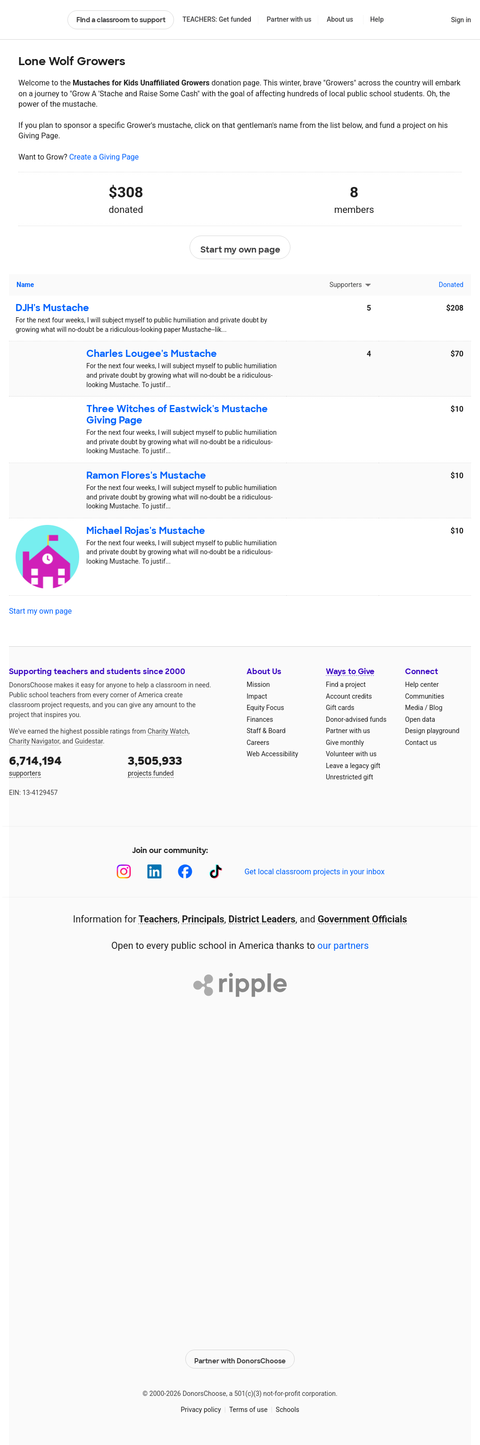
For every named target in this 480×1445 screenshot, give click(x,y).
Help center (422, 684)
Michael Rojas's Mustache (145, 530)
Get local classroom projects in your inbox (314, 871)
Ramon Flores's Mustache (146, 475)
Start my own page (240, 248)
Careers (258, 742)
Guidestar (89, 741)
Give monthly (345, 742)
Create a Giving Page (104, 156)
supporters (62, 765)
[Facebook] (185, 871)
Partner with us (289, 19)
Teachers (158, 919)
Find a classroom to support (121, 20)
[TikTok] (215, 871)
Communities (424, 696)
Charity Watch (168, 731)
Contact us (421, 742)
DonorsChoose (34, 19)
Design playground (432, 731)
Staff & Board (266, 731)
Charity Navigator (34, 741)
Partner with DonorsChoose (240, 1356)
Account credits (349, 696)
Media (414, 707)
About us (340, 19)
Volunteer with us (351, 754)
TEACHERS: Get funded (216, 19)
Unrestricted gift (349, 777)
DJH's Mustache (52, 308)
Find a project (345, 684)
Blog (435, 707)
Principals (203, 919)
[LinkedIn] (154, 871)
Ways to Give (350, 671)
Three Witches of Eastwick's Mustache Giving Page (177, 414)
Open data (420, 719)
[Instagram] (123, 871)
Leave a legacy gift (353, 765)
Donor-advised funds (356, 719)
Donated (451, 284)
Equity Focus (265, 707)
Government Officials (362, 919)
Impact (257, 696)
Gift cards (340, 707)
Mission (258, 684)
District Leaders (262, 919)
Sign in (461, 20)
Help (377, 19)
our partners (343, 945)
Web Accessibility (272, 754)
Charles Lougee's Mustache (151, 353)
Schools (287, 1407)
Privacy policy (201, 1407)
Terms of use (248, 1407)
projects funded (180, 765)
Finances (260, 719)
